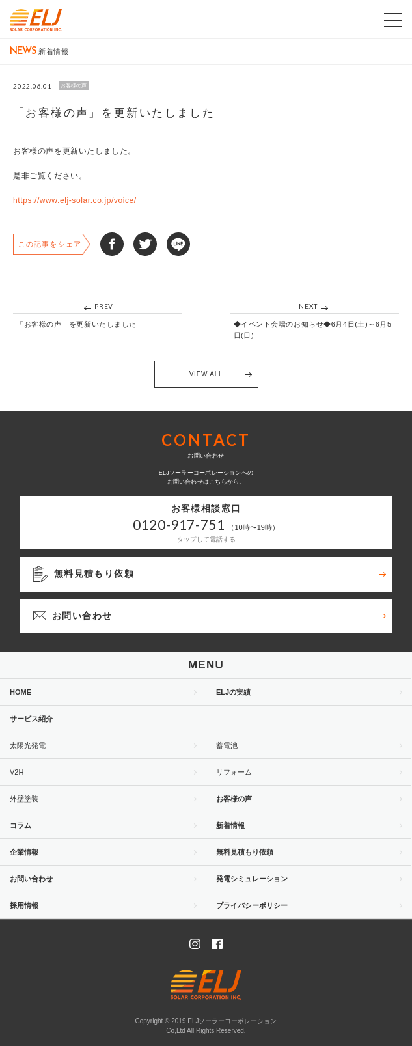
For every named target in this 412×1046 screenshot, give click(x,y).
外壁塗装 (24, 799)
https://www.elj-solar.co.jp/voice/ (75, 200)
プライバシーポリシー (252, 905)
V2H (16, 772)
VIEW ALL (206, 374)
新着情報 (230, 825)
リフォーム (234, 772)
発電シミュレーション (252, 879)
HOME (20, 692)
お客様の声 (234, 799)
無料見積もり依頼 (244, 852)
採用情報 (24, 905)
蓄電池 (227, 745)
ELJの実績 (233, 692)
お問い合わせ (31, 879)
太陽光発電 (28, 745)
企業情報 (24, 852)
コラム (20, 825)
